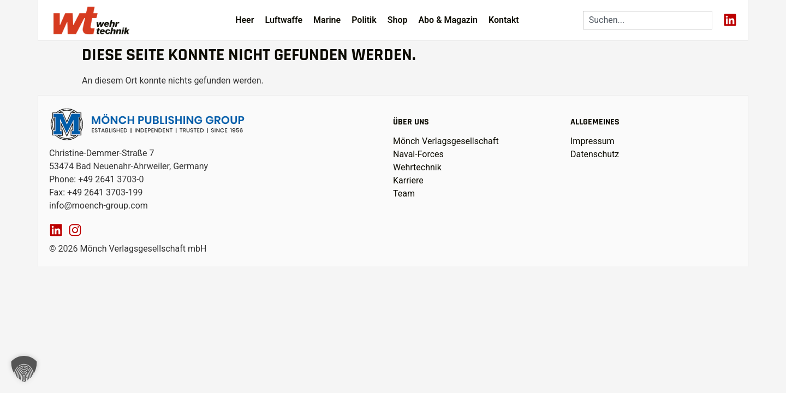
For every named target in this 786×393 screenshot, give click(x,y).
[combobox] (647, 20)
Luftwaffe (283, 20)
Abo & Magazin (448, 20)
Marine (327, 20)
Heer (244, 20)
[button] (24, 369)
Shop (398, 20)
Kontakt (504, 20)
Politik (364, 20)
